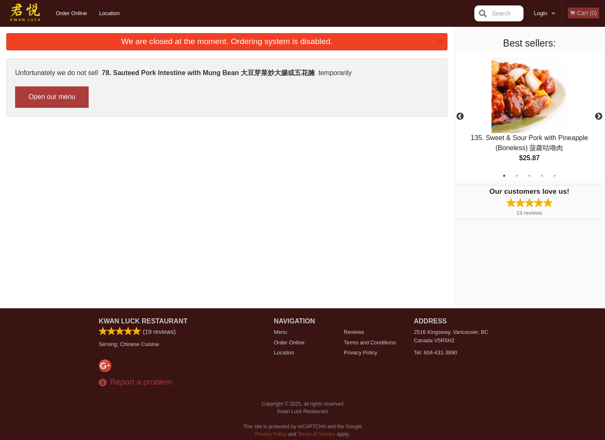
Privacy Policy (360, 352)
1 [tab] (504, 176)
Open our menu (52, 96)
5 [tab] (554, 176)
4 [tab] (542, 176)
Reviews (354, 332)
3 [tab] (529, 176)
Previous (460, 116)
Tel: (435, 352)
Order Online (71, 13)
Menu (280, 332)
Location (109, 13)
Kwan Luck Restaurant (143, 321)
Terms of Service (316, 434)
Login (540, 13)
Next (598, 116)
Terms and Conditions (370, 342)
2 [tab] (517, 176)
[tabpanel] (529, 116)
